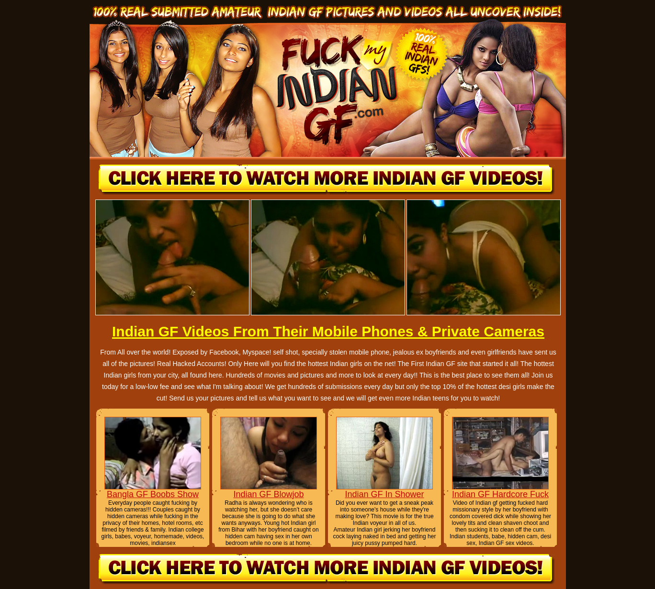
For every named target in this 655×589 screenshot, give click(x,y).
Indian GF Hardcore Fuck (500, 494)
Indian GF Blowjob (268, 494)
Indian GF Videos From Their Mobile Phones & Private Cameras (328, 331)
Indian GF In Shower (384, 494)
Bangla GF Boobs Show (153, 494)
